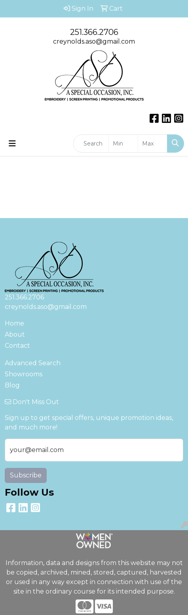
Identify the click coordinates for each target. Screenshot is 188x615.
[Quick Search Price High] (152, 143)
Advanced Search (33, 363)
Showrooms (23, 374)
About (15, 334)
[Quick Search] (91, 143)
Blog (12, 385)
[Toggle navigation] (12, 143)
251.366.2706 (94, 32)
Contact (17, 345)
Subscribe (26, 475)
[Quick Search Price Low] (123, 143)
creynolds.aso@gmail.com (94, 41)
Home (14, 323)
